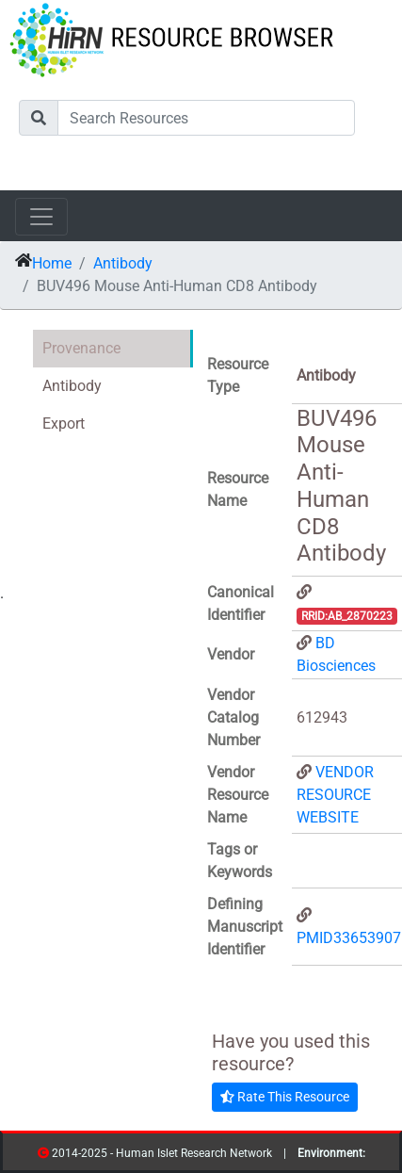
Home (52, 263)
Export (63, 423)
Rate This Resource (284, 1096)
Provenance (81, 348)
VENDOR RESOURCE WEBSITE (335, 794)
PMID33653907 (349, 938)
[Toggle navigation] (41, 217)
